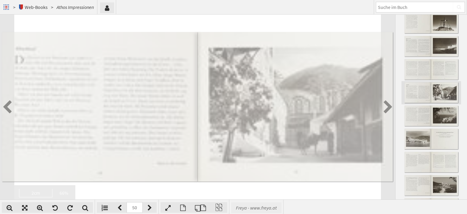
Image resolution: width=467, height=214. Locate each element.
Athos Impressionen (75, 7)
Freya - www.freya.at (256, 208)
